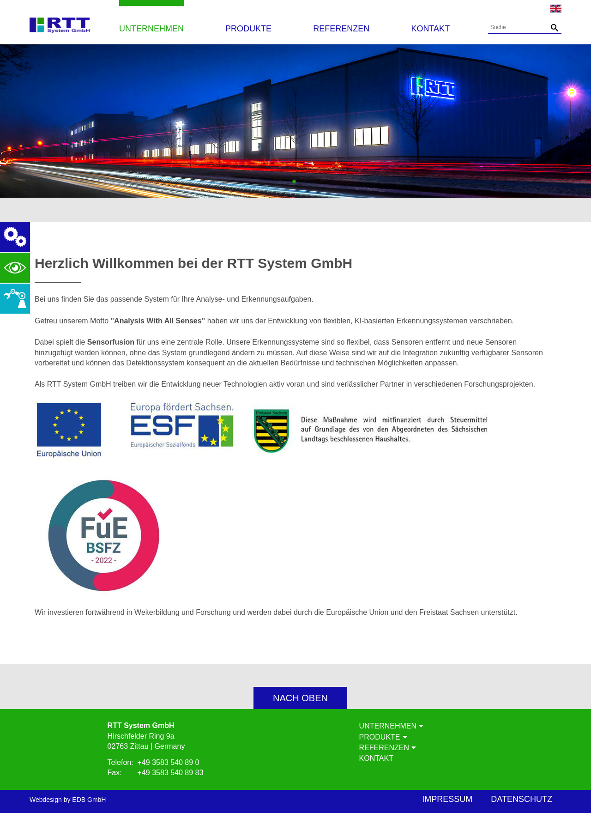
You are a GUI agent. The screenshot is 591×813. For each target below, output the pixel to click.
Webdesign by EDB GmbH (68, 799)
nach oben (300, 698)
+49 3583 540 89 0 (168, 762)
